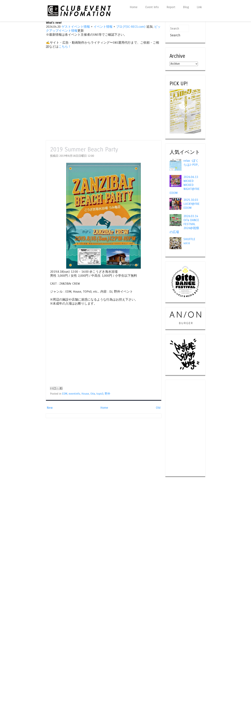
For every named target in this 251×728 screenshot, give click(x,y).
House (85, 393)
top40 (99, 393)
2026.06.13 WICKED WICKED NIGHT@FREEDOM (185, 185)
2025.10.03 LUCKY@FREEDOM (191, 204)
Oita (92, 393)
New (50, 408)
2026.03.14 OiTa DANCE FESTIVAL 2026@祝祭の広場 (184, 224)
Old (158, 408)
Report (171, 7)
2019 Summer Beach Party (84, 149)
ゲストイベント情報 (76, 27)
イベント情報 (103, 27)
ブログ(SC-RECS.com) (130, 27)
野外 (107, 393)
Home (134, 7)
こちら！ (65, 46)
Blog (186, 7)
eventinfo (74, 393)
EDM (64, 393)
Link (199, 7)
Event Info (152, 7)
